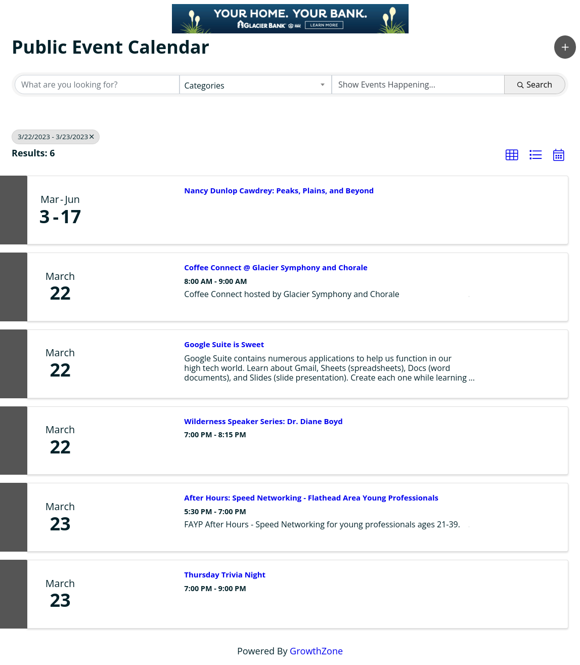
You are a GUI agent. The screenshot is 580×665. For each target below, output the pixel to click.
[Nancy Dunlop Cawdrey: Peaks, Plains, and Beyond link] (133, 210)
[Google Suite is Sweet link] (133, 364)
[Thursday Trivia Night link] (133, 594)
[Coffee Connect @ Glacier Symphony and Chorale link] (133, 287)
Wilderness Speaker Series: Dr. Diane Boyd (263, 421)
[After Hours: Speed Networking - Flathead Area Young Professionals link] (133, 517)
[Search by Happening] (418, 84)
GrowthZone (316, 651)
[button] (565, 47)
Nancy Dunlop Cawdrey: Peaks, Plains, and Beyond (279, 190)
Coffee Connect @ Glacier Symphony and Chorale (276, 267)
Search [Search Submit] (534, 84)
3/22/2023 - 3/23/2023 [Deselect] (56, 136)
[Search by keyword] (97, 84)
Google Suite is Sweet (224, 344)
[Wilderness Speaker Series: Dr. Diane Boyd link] (133, 441)
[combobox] (255, 84)
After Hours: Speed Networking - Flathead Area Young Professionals (311, 498)
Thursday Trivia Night (224, 574)
